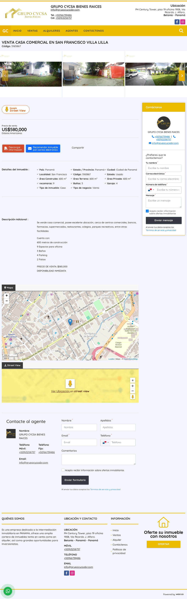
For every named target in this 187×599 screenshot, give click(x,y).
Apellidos (106, 420)
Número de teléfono (156, 184)
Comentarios (69, 450)
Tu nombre (152, 162)
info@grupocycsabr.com (65, 9)
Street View (16, 109)
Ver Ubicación (60, 391)
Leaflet (111, 359)
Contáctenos (94, 30)
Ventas (32, 30)
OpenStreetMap (131, 359)
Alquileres (51, 30)
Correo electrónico (156, 173)
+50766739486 (63, 15)
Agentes (72, 30)
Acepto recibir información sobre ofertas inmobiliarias (94, 470)
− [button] (7, 301)
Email (65, 435)
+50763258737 (64, 18)
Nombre (67, 420)
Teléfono (106, 435)
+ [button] (7, 296)
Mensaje (150, 195)
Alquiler (117, 539)
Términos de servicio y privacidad (105, 489)
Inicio (17, 30)
